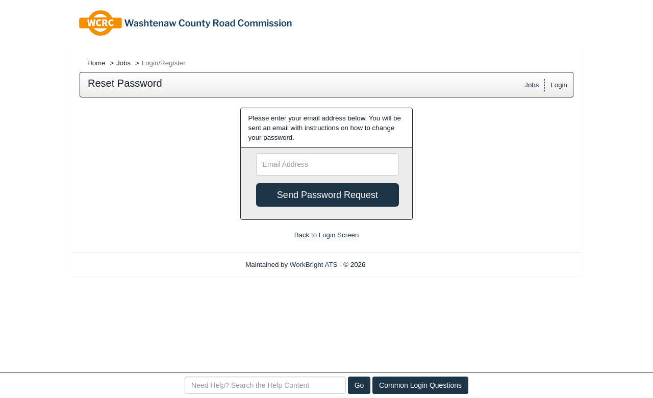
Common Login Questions (420, 385)
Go (359, 385)
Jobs (123, 63)
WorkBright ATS (314, 264)
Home (96, 63)
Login (558, 85)
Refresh (396, 264)
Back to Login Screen (326, 235)
